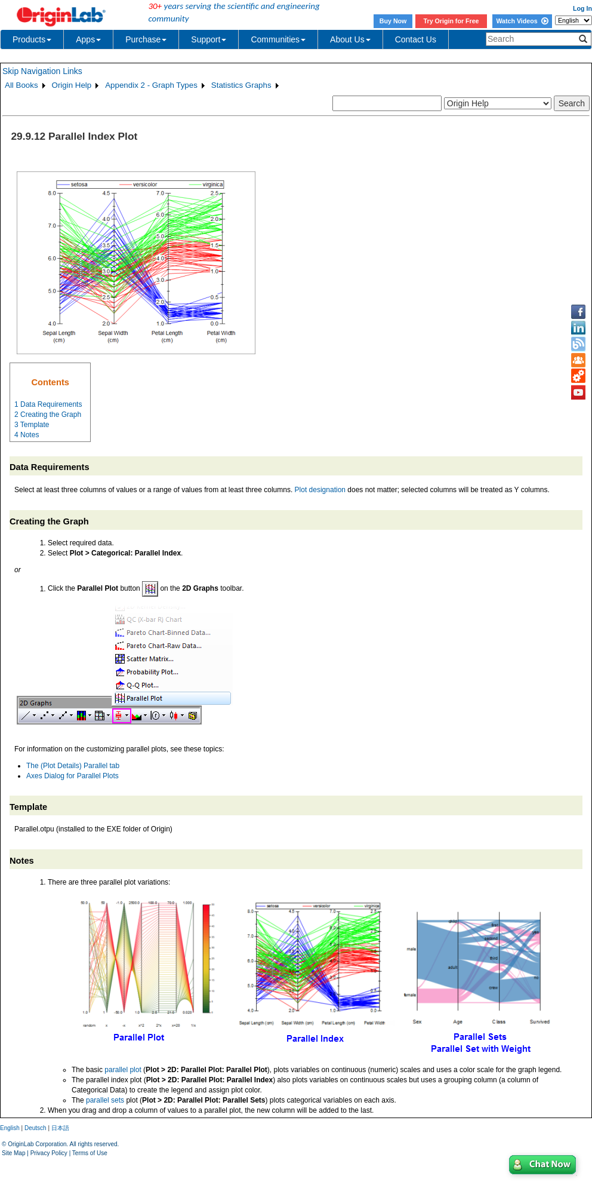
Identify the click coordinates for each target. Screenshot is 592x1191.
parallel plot (122, 1070)
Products (32, 39)
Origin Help (72, 85)
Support (208, 39)
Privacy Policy (48, 1153)
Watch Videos (522, 20)
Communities (278, 39)
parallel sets (105, 1100)
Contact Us (415, 39)
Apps (88, 39)
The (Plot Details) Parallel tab (72, 766)
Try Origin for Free (451, 20)
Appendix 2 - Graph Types (151, 85)
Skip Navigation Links (42, 71)
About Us (350, 39)
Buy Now (393, 20)
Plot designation (320, 490)
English (10, 1128)
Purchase (145, 39)
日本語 (60, 1128)
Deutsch (35, 1128)
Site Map (13, 1153)
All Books (21, 85)
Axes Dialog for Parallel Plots (72, 776)
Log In (582, 8)
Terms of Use (89, 1153)
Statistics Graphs (241, 85)
